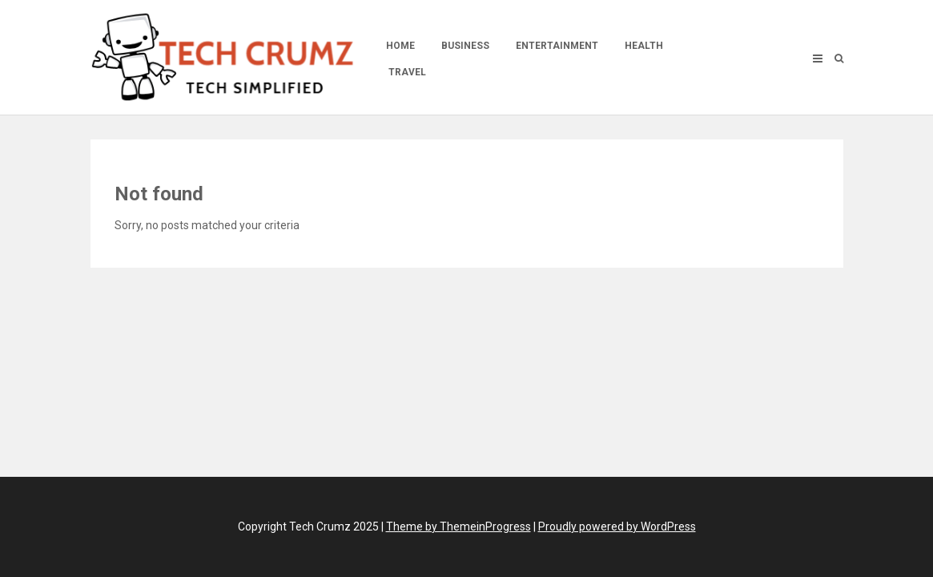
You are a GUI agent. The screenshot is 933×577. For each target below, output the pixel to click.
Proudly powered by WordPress (617, 526)
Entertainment (557, 45)
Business (465, 45)
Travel (407, 72)
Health (644, 45)
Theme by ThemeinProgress (458, 526)
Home (400, 45)
